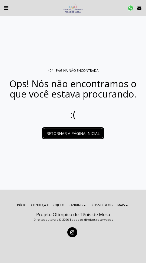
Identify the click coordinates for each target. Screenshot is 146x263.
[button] (6, 7)
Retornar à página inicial (73, 133)
